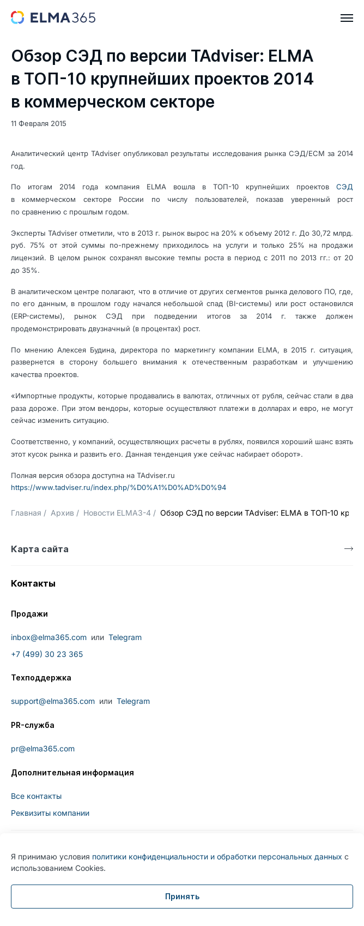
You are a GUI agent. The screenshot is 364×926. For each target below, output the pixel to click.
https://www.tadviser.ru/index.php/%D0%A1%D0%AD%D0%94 (118, 487)
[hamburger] (347, 18)
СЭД (344, 186)
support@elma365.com (53, 701)
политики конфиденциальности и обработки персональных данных (217, 856)
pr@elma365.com (43, 748)
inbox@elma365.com (49, 637)
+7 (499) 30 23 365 (47, 654)
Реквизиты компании (50, 812)
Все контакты (36, 795)
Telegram (125, 637)
